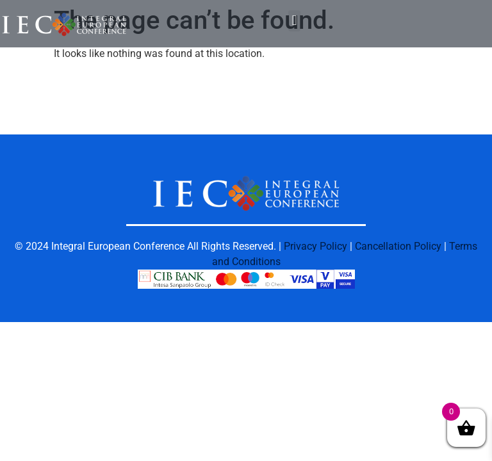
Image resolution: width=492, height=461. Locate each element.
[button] (294, 20)
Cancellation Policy (398, 246)
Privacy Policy (315, 246)
